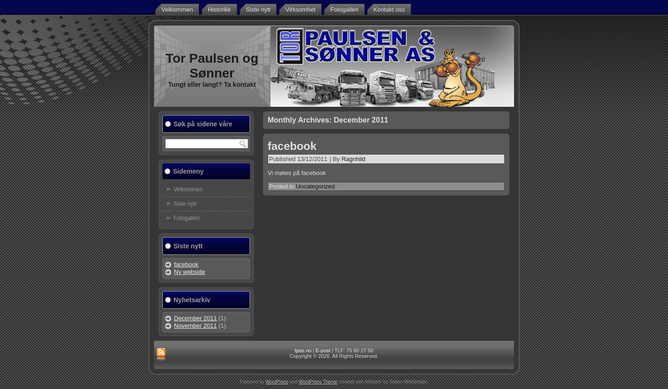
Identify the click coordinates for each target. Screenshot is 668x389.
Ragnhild (353, 159)
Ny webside (189, 271)
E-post (322, 350)
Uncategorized (315, 186)
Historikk (219, 9)
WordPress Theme (318, 381)
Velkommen (177, 9)
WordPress (277, 381)
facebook (186, 264)
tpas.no (303, 350)
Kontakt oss (389, 9)
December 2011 (195, 318)
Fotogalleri (344, 9)
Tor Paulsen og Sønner (212, 65)
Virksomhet (300, 9)
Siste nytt (258, 9)
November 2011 (195, 325)
